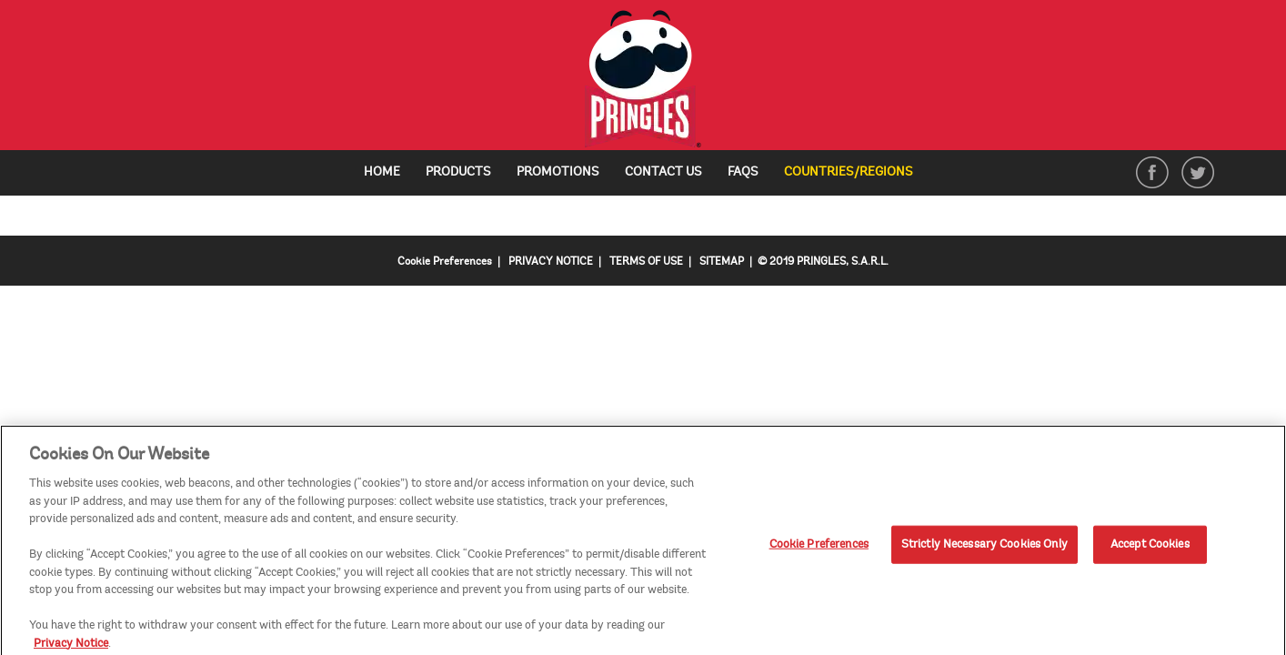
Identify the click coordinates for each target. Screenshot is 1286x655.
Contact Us (663, 171)
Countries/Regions (855, 173)
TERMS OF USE (646, 261)
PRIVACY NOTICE (550, 261)
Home (382, 171)
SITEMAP (721, 261)
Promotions (558, 171)
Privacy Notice (71, 646)
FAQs (743, 171)
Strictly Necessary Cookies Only (984, 546)
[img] (643, 79)
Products (458, 171)
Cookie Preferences (444, 261)
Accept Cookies (1150, 546)
